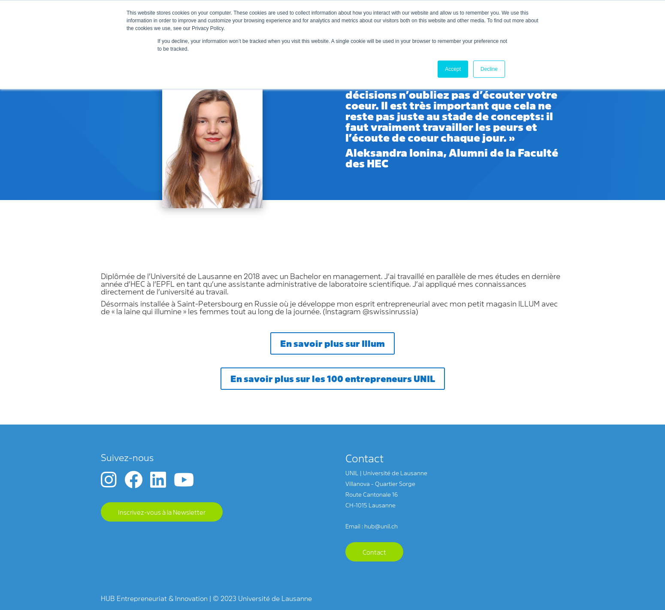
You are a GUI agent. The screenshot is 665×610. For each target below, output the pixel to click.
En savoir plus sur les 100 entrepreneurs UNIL (332, 378)
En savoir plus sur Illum (332, 343)
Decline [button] (489, 69)
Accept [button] (453, 69)
